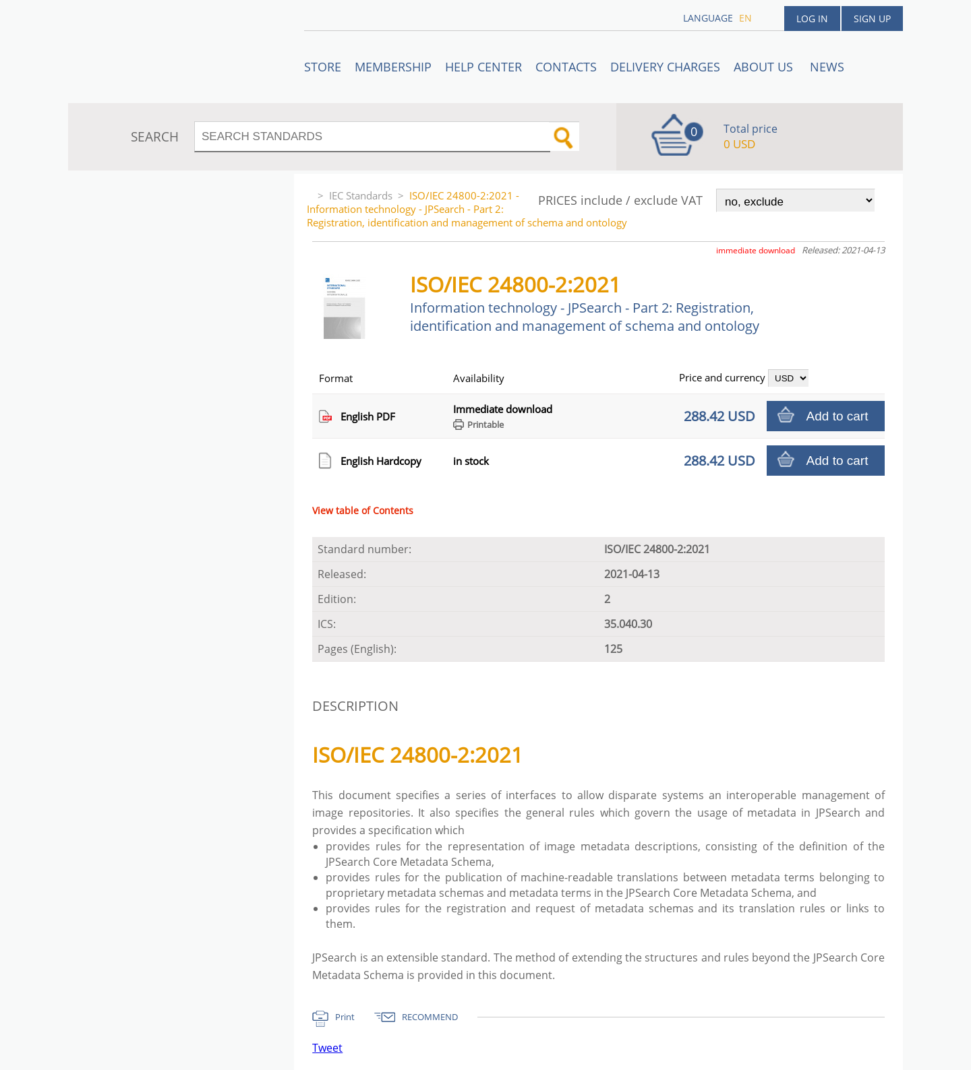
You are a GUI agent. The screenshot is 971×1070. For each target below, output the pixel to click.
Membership (393, 67)
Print (345, 1017)
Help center (483, 67)
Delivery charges (665, 67)
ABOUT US (765, 67)
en (745, 17)
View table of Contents (362, 510)
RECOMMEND (430, 1017)
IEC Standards (360, 195)
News (827, 67)
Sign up (872, 18)
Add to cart (837, 416)
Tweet (327, 1047)
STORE (322, 67)
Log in (812, 18)
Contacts (566, 67)
